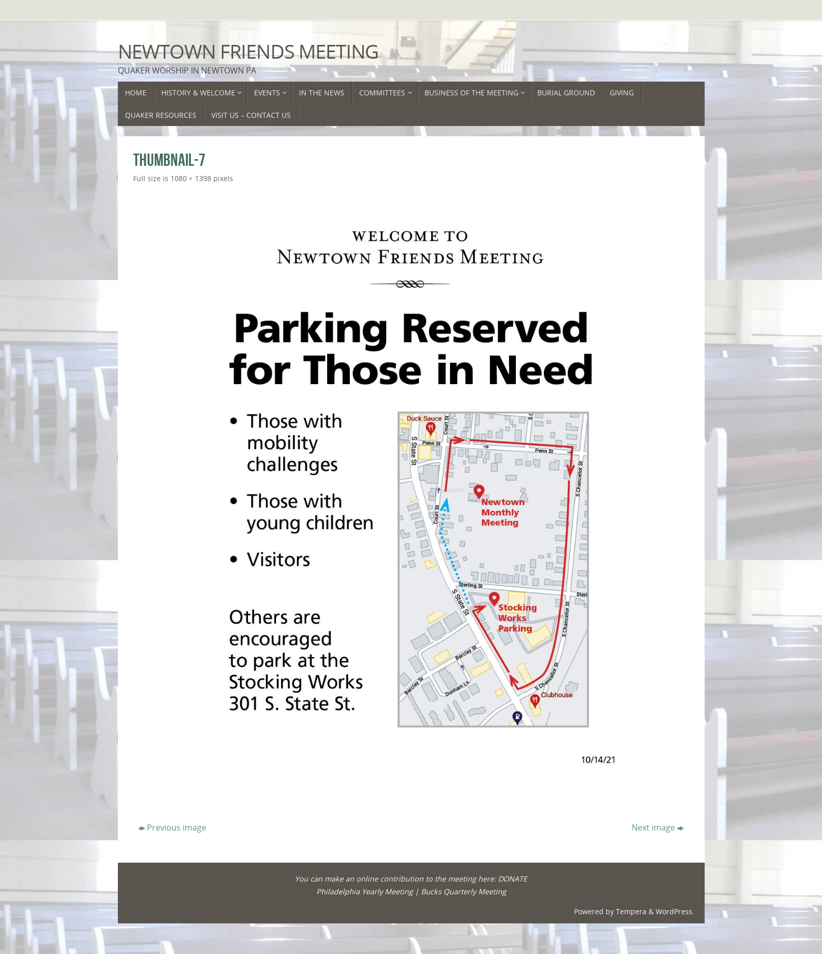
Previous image (172, 827)
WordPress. (675, 911)
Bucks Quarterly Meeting (463, 891)
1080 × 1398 (190, 178)
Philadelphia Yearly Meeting (364, 891)
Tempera (631, 911)
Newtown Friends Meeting (248, 51)
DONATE (512, 879)
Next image (658, 827)
